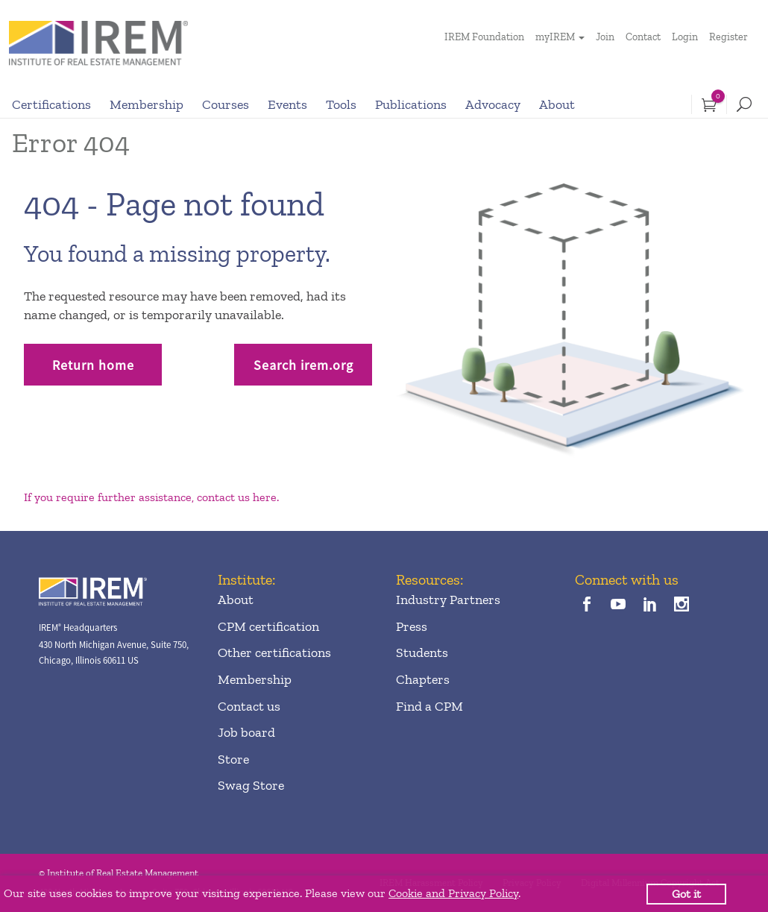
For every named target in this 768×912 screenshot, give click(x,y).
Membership (146, 104)
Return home (93, 365)
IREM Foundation (484, 37)
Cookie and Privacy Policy (453, 893)
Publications (411, 104)
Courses (225, 104)
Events (287, 104)
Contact (643, 37)
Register (728, 37)
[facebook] (587, 605)
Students (422, 652)
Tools (341, 104)
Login (685, 37)
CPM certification (268, 626)
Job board (246, 732)
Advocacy (492, 104)
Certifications (51, 104)
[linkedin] (650, 605)
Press (411, 626)
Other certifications (274, 652)
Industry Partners (448, 599)
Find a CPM (429, 706)
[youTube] (618, 605)
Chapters (423, 679)
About (557, 104)
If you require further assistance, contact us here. (151, 497)
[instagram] (681, 605)
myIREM (555, 37)
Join (605, 37)
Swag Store (251, 785)
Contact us (249, 706)
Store (233, 759)
